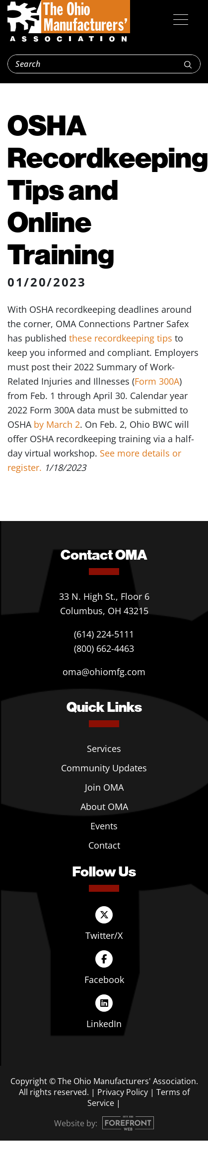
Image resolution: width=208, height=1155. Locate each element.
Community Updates (104, 768)
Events (104, 826)
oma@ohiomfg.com (104, 672)
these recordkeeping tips (120, 338)
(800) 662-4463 (104, 648)
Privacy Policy (122, 1092)
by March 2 (57, 424)
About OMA (104, 806)
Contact (104, 845)
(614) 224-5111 (104, 634)
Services (104, 748)
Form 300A (157, 381)
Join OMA (104, 787)
